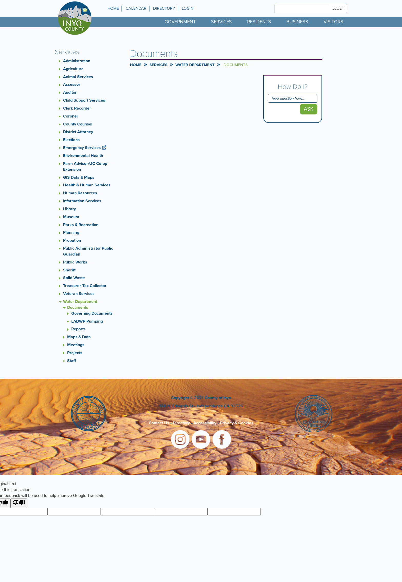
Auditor (70, 92)
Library (69, 208)
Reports (78, 329)
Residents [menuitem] (259, 22)
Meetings (75, 344)
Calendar (136, 8)
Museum (71, 216)
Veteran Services (79, 293)
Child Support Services (84, 100)
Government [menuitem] (180, 22)
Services (158, 64)
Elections (71, 139)
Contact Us (159, 423)
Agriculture (73, 68)
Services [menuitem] (221, 22)
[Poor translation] (19, 503)
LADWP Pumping (87, 321)
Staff (71, 360)
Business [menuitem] (297, 22)
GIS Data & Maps (78, 177)
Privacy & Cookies (236, 423)
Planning (71, 232)
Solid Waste (74, 277)
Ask (308, 109)
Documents (77, 307)
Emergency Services (82, 147)
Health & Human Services (86, 185)
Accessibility (204, 423)
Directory (164, 8)
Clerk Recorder (77, 108)
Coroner (70, 116)
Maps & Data (79, 337)
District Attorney (78, 131)
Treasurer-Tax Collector (84, 285)
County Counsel (77, 124)
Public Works (75, 262)
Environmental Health (83, 155)
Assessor (71, 84)
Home (113, 8)
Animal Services (78, 76)
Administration (76, 61)
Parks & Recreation (80, 224)
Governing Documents (92, 313)
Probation (72, 240)
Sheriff (69, 270)
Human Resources (80, 193)
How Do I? (292, 87)
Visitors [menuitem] (333, 22)
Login (187, 8)
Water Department (80, 301)
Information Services (82, 201)
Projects (74, 352)
